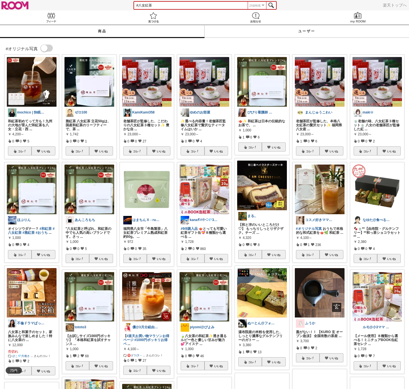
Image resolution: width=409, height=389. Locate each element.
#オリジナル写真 (309, 229)
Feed (51, 17)
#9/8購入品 (189, 229)
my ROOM (358, 17)
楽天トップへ (395, 5)
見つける (153, 17)
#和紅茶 (45, 229)
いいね (45, 151)
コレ (22, 151)
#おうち (42, 233)
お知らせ (255, 17)
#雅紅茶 (28, 233)
